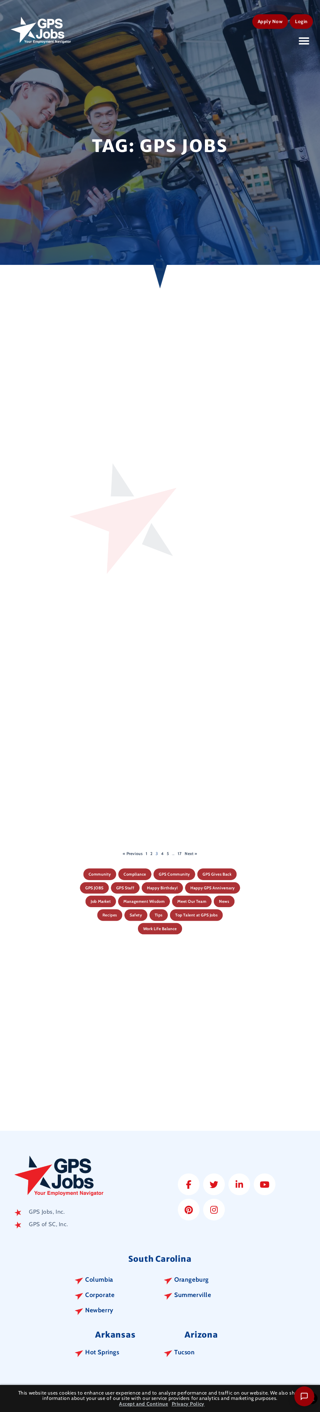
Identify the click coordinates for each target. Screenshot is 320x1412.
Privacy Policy (188, 1404)
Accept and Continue (143, 1404)
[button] (304, 39)
